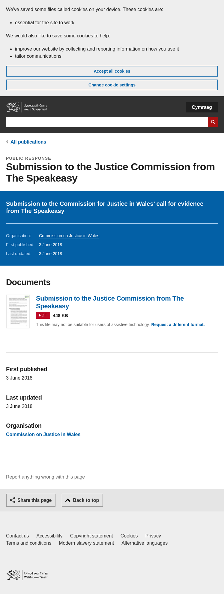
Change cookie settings (112, 85)
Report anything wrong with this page (45, 476)
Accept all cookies (112, 71)
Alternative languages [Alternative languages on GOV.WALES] (144, 543)
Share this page (34, 500)
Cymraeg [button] (202, 107)
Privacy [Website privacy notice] (153, 535)
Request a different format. (178, 324)
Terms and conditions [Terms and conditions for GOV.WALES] (28, 543)
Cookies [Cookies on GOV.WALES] (129, 535)
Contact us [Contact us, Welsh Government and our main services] (17, 535)
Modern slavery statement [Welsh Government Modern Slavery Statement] (86, 543)
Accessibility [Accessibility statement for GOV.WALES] (49, 535)
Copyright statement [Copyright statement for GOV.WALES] (91, 535)
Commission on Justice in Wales (69, 235)
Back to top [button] (86, 500)
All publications (28, 141)
